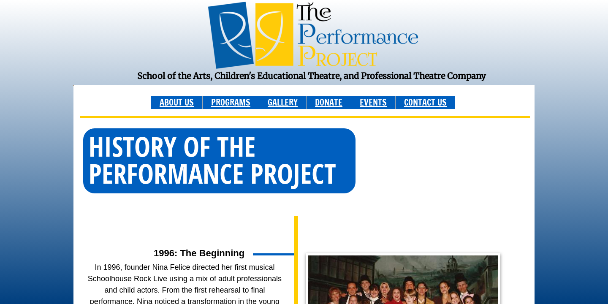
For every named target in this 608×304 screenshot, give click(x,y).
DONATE (328, 102)
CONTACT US (425, 102)
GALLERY (283, 102)
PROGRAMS (230, 102)
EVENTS (373, 102)
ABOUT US (177, 102)
